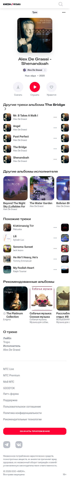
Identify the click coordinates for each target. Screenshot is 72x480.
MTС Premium (11, 375)
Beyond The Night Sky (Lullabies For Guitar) (14, 205)
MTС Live (8, 369)
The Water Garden (41, 203)
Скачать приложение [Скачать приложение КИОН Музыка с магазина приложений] (35, 431)
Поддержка (10, 400)
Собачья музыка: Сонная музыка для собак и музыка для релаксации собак (42, 315)
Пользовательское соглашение (22, 407)
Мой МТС (8, 382)
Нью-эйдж (30, 75)
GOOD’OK (9, 388)
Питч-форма (11, 394)
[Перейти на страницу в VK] (18, 444)
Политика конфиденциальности (22, 413)
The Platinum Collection (14, 315)
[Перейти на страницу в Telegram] (6, 444)
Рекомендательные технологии (22, 419)
